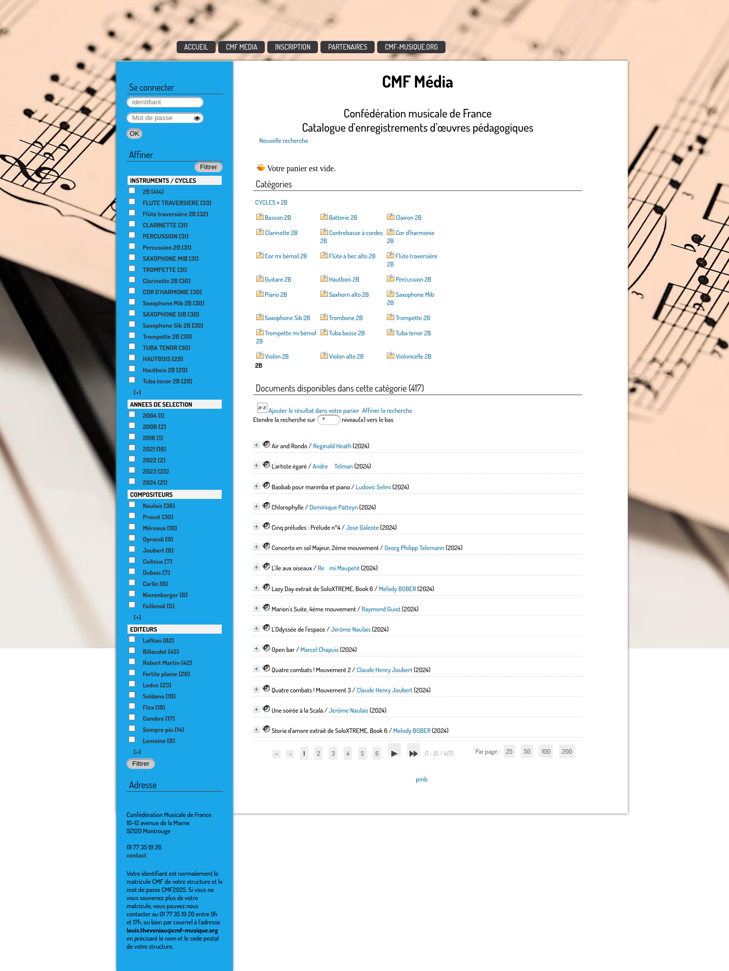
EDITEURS (143, 629)
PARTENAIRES (347, 47)
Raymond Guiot (380, 609)
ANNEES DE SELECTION (161, 404)
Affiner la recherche (387, 410)
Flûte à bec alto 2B (352, 256)
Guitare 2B (278, 279)
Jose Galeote (362, 527)
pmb (421, 779)
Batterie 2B (343, 217)
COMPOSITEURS (151, 494)
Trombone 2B (346, 318)
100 (546, 751)
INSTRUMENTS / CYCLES (163, 180)
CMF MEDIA (241, 47)
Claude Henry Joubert (384, 670)
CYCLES (265, 202)
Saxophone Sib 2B (287, 318)
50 (527, 751)
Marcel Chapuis (320, 649)
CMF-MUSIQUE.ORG (411, 47)
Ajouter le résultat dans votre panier (313, 410)
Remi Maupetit (339, 568)
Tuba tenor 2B (413, 333)
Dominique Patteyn (333, 507)
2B (284, 202)
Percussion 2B (413, 279)
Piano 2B (276, 294)
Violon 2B (277, 356)
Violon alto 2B (346, 356)
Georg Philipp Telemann (414, 547)
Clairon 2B (408, 217)
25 (509, 751)
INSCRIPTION (292, 47)
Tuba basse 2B (347, 333)
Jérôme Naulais (351, 629)
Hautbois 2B (344, 279)
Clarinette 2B (281, 232)
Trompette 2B (412, 318)
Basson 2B (278, 217)
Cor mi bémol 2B (286, 256)
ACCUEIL (196, 47)
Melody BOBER (397, 589)
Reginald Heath (332, 446)
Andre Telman (333, 466)
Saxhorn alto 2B (349, 294)
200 (567, 751)
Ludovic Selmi (373, 487)
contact (137, 855)
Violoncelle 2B (413, 356)
